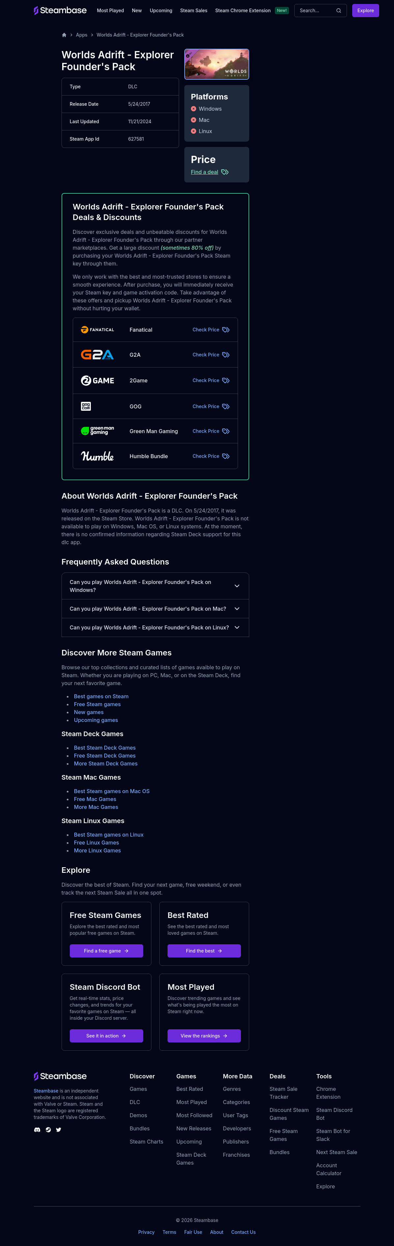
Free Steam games (97, 704)
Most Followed (194, 1115)
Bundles (140, 1128)
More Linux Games (97, 850)
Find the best (204, 951)
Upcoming (161, 10)
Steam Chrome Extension (243, 10)
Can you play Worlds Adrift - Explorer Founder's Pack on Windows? (155, 586)
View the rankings (204, 1035)
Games (138, 1089)
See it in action (106, 1035)
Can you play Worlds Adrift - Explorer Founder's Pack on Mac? (155, 609)
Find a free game (106, 951)
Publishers (236, 1141)
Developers (237, 1128)
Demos (138, 1115)
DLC (135, 1102)
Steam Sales (193, 10)
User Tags (235, 1115)
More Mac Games (96, 807)
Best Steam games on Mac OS (112, 791)
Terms (169, 1232)
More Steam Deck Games (106, 763)
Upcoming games (96, 720)
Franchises (236, 1154)
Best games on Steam (101, 696)
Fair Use (193, 1232)
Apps (82, 35)
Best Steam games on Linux (109, 834)
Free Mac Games (95, 799)
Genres (232, 1089)
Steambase (46, 1091)
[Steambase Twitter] (58, 1129)
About (216, 1232)
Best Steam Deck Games (105, 747)
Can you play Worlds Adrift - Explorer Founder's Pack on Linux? (155, 627)
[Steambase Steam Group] (48, 1129)
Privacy (146, 1232)
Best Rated (189, 1089)
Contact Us (243, 1232)
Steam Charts (146, 1141)
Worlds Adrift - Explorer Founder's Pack (140, 35)
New (137, 10)
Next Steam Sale (336, 1152)
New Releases (194, 1128)
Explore (365, 10)
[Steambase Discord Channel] (37, 1129)
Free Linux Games (96, 842)
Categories (236, 1102)
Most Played (110, 10)
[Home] (64, 35)
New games (89, 712)
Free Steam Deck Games (105, 755)
